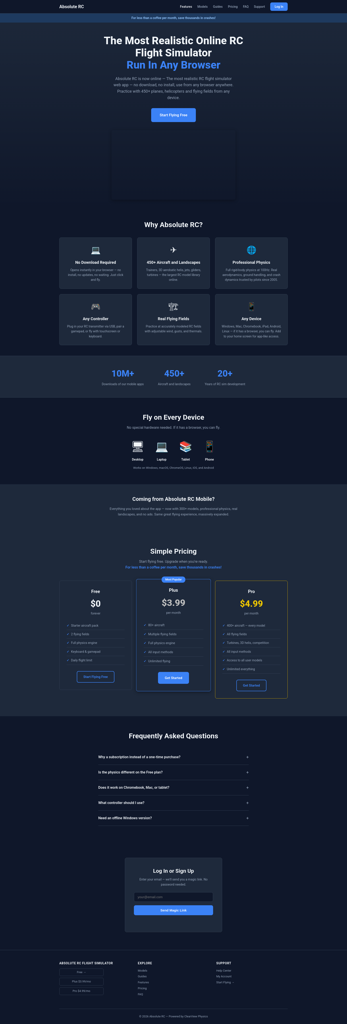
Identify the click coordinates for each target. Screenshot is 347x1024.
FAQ (246, 6)
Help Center (223, 970)
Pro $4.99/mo (81, 991)
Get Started (173, 678)
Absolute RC (71, 6)
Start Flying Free (173, 115)
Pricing (233, 6)
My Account (223, 976)
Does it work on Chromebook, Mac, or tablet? (133, 787)
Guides (217, 6)
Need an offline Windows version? (125, 818)
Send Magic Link (173, 910)
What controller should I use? (121, 803)
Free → (81, 972)
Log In (279, 6)
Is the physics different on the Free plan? (130, 772)
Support (259, 6)
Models (202, 6)
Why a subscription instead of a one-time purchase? (139, 757)
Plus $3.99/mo (81, 981)
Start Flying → (225, 982)
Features (186, 6)
